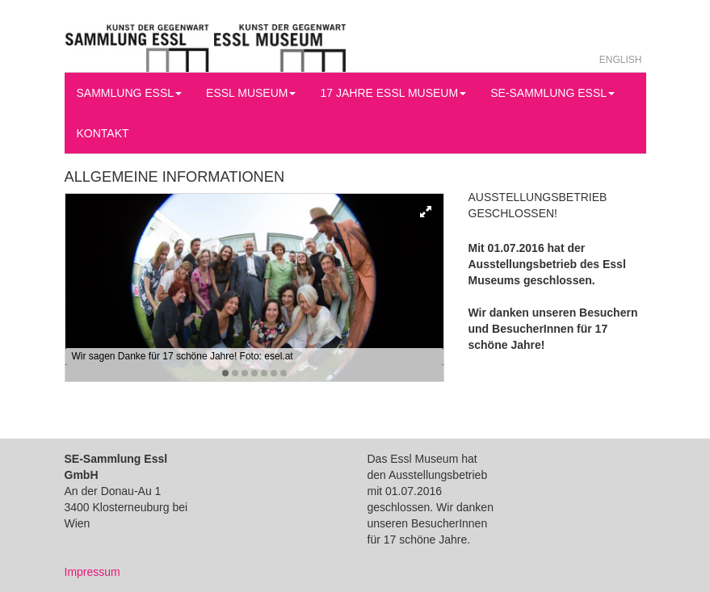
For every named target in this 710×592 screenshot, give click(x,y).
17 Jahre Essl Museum (393, 92)
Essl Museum (251, 92)
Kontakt (103, 133)
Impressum (92, 571)
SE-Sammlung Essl (552, 92)
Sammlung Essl (130, 92)
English (620, 59)
